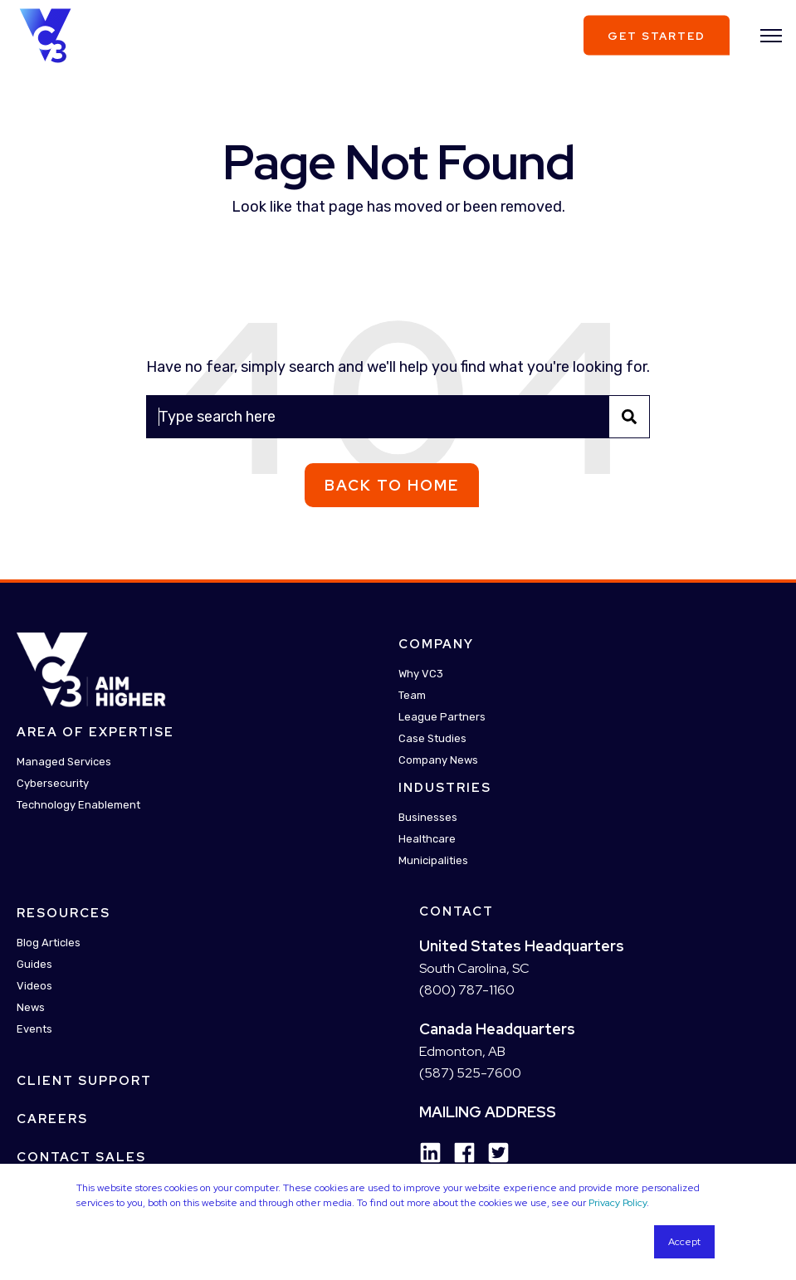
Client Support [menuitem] (84, 1080)
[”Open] (771, 36)
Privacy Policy (617, 1202)
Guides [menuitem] (34, 964)
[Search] (398, 416)
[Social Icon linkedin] (430, 1152)
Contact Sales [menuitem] (81, 1157)
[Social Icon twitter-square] (493, 1152)
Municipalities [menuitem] (433, 860)
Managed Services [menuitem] (64, 761)
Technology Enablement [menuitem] (78, 805)
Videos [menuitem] (34, 986)
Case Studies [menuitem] (432, 738)
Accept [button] (684, 1241)
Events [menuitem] (34, 1029)
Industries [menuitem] (444, 787)
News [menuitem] (31, 1007)
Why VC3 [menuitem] (420, 673)
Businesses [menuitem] (427, 817)
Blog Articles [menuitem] (49, 942)
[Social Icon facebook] (459, 1152)
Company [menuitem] (436, 644)
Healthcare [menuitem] (427, 839)
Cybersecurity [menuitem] (53, 783)
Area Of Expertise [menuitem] (95, 732)
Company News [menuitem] (438, 760)
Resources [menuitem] (63, 913)
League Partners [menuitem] (442, 717)
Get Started (657, 35)
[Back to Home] (45, 34)
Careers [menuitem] (52, 1119)
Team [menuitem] (412, 695)
